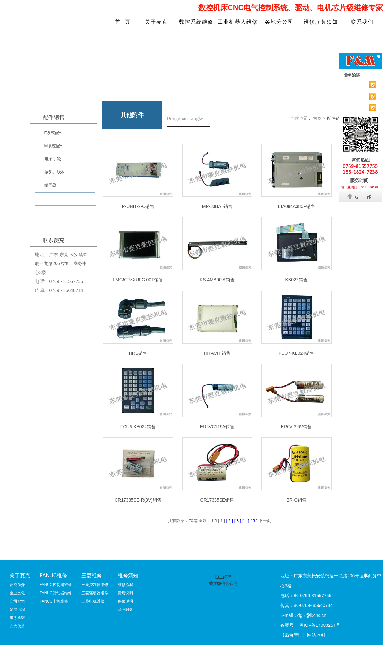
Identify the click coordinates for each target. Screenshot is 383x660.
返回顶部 (360, 196)
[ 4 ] (246, 520)
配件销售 (335, 118)
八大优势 (17, 626)
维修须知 (128, 575)
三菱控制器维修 (94, 584)
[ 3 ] (238, 520)
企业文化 (17, 593)
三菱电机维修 (92, 601)
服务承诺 (17, 618)
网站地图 (316, 635)
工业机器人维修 (238, 22)
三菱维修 (91, 575)
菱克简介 (17, 584)
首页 (317, 118)
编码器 (50, 185)
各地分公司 (279, 22)
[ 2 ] (230, 520)
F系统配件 (54, 132)
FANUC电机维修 (54, 601)
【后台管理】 (293, 635)
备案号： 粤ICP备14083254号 (310, 625)
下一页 (265, 520)
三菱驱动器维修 (94, 593)
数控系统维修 (196, 22)
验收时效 (125, 609)
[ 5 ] (254, 520)
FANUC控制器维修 (56, 584)
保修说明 (125, 601)
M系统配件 (54, 145)
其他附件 (52, 199)
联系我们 (362, 22)
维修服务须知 (321, 22)
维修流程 (125, 584)
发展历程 (17, 609)
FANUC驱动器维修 (56, 593)
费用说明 (125, 593)
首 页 (123, 22)
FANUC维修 (53, 575)
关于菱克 (156, 22)
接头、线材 (54, 172)
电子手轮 (52, 158)
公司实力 (17, 601)
